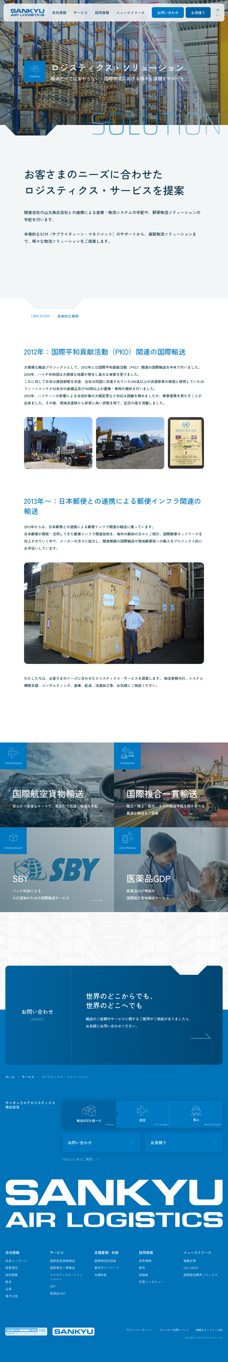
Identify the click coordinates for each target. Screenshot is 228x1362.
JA (217, 9)
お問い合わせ (168, 12)
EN (217, 15)
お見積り (198, 12)
